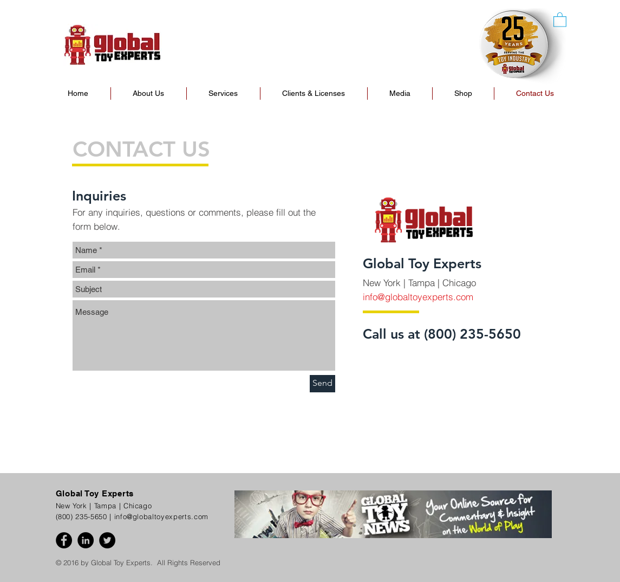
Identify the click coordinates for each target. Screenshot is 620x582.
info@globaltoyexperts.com (418, 296)
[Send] (322, 383)
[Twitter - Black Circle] (107, 540)
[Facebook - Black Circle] (64, 540)
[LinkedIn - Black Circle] (85, 540)
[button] (463, 93)
